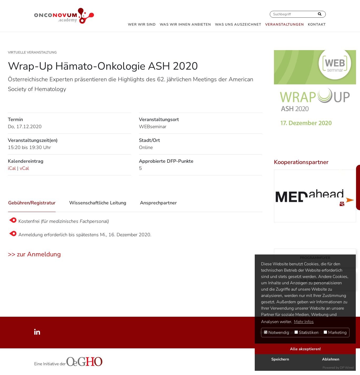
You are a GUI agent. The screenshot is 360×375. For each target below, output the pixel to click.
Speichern (280, 359)
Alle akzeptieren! (305, 349)
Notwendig (276, 332)
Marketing (335, 332)
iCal (12, 168)
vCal (24, 168)
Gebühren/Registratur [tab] (32, 203)
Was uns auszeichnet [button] (238, 24)
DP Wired (347, 368)
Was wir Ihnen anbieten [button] (185, 24)
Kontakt (317, 24)
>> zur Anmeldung (34, 254)
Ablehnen (330, 359)
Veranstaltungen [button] (284, 24)
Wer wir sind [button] (142, 24)
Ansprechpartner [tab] (158, 203)
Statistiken (306, 332)
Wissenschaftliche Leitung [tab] (97, 203)
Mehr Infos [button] (304, 322)
